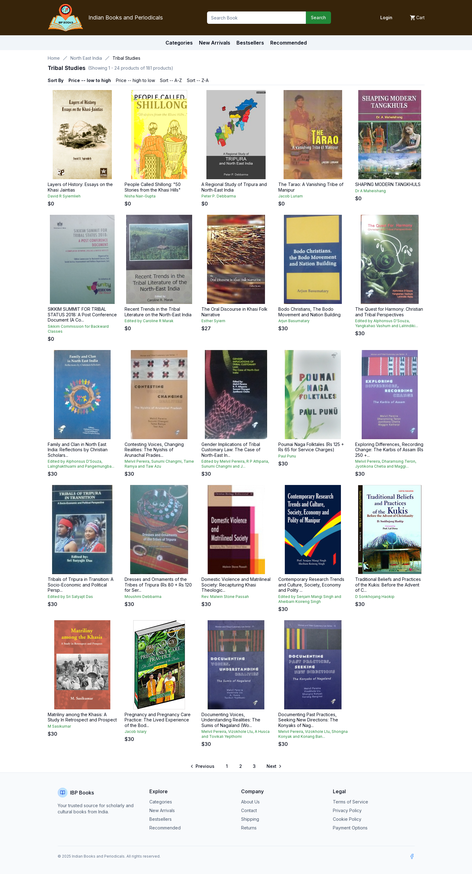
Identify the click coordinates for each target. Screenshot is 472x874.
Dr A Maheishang (370, 190)
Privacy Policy (347, 810)
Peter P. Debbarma (218, 196)
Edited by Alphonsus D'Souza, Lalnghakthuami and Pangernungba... (81, 464)
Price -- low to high (89, 80)
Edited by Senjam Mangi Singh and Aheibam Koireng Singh (309, 599)
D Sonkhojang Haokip (375, 596)
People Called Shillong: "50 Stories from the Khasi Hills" (153, 187)
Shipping (250, 819)
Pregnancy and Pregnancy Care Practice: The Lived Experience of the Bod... (158, 720)
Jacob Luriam (290, 196)
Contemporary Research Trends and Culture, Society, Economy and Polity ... (311, 585)
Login (386, 17)
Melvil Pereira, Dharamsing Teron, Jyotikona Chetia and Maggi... (385, 464)
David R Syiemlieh (64, 196)
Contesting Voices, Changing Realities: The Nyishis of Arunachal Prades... (154, 450)
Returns (249, 827)
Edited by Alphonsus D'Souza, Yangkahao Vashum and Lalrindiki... (386, 323)
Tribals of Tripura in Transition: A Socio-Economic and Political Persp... (80, 585)
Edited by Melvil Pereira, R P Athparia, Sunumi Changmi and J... (235, 464)
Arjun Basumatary (294, 320)
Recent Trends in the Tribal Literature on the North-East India (158, 311)
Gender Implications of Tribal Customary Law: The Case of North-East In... (230, 450)
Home (54, 58)
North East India (86, 58)
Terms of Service (350, 801)
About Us (250, 801)
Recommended (165, 827)
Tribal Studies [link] (126, 58)
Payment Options (350, 827)
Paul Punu (287, 456)
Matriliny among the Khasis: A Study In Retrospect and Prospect (82, 717)
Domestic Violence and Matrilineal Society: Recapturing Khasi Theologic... (236, 585)
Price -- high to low (135, 80)
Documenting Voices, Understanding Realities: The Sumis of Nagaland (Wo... (230, 720)
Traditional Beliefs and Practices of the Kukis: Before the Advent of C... (388, 585)
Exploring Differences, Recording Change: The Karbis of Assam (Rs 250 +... (389, 450)
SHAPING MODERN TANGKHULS (388, 184)
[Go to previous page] (202, 766)
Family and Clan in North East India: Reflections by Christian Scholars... (78, 450)
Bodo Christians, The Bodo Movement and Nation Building (309, 311)
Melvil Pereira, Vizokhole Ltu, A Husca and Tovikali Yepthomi (235, 734)
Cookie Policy (347, 819)
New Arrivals (162, 810)
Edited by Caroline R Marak (149, 320)
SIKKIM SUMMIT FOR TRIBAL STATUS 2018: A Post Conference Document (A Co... (82, 314)
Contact (249, 810)
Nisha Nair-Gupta (140, 196)
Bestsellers (160, 819)
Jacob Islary (136, 731)
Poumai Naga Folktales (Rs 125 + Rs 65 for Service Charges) (311, 447)
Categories (179, 43)
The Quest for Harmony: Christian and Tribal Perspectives (389, 311)
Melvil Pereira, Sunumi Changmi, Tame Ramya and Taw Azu (159, 464)
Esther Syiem (213, 320)
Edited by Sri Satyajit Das (70, 596)
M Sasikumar (59, 726)
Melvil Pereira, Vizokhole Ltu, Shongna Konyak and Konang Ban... (313, 734)
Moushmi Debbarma (143, 596)
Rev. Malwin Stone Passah (225, 596)
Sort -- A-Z (171, 80)
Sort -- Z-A (198, 80)
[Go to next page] (274, 766)
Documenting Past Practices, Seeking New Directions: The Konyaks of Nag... (308, 720)
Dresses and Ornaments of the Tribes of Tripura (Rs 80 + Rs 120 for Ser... (158, 585)
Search (318, 17)
